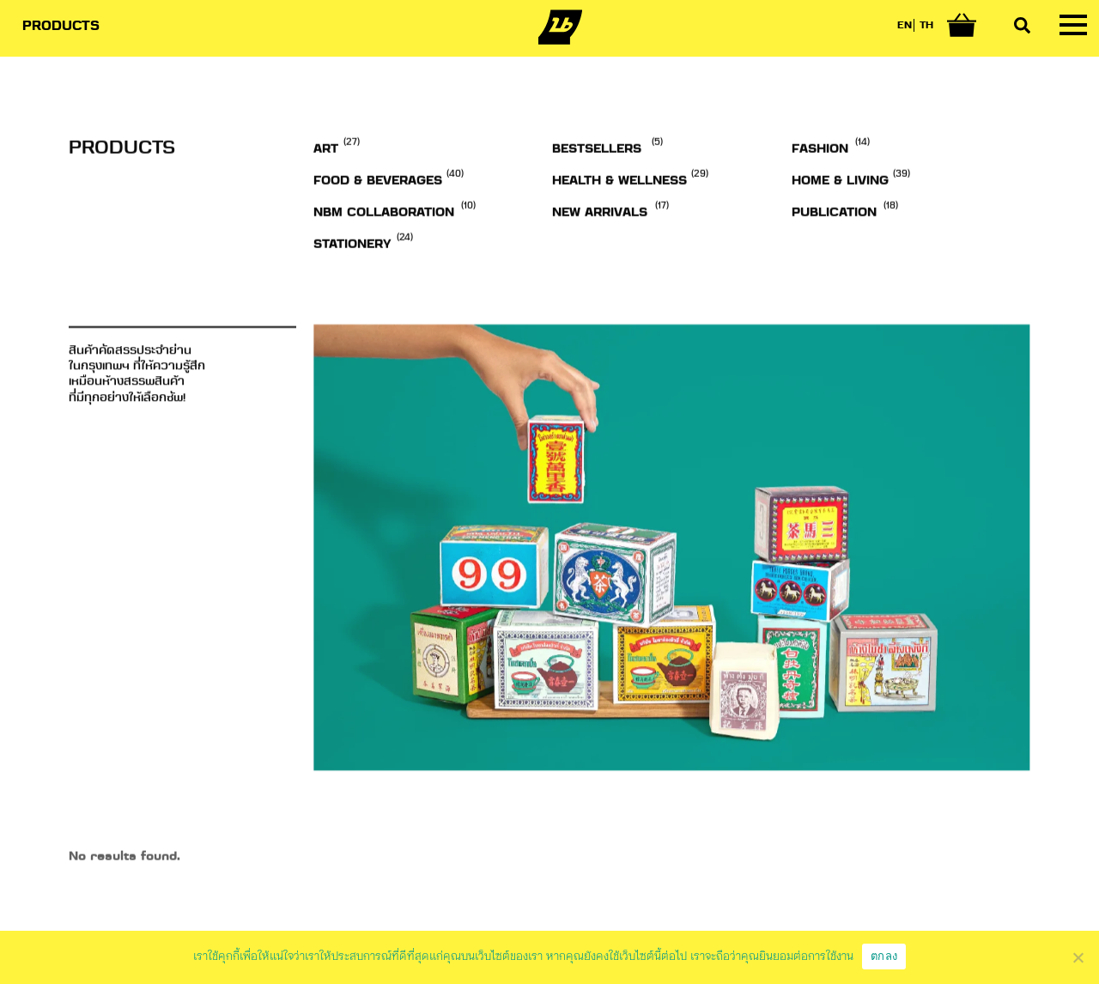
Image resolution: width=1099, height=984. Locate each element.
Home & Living (840, 223)
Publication (834, 255)
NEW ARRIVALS (599, 255)
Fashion (820, 191)
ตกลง (884, 956)
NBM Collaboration (383, 255)
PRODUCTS (61, 26)
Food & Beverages (377, 223)
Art (325, 191)
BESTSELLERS (596, 191)
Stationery (352, 287)
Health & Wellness (619, 223)
